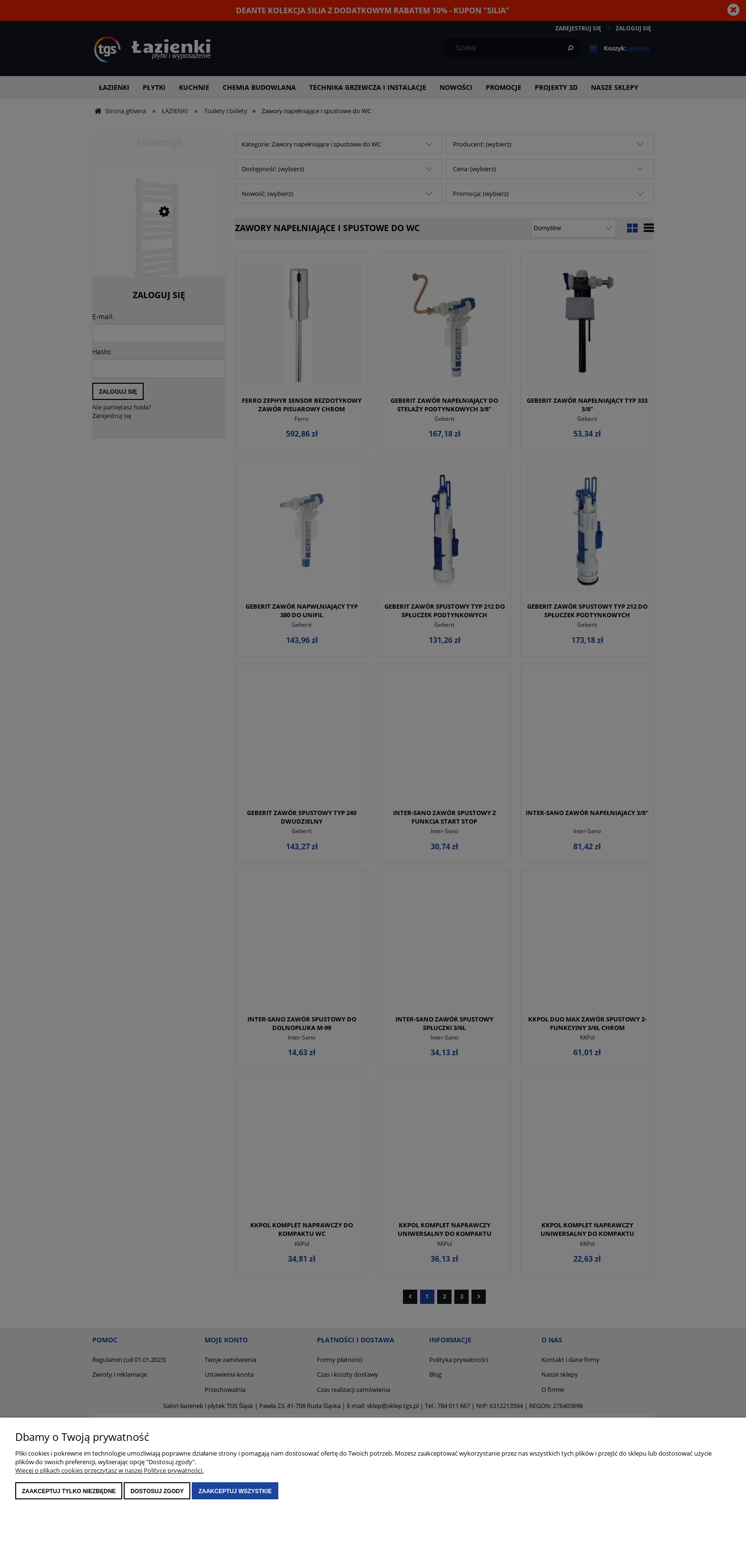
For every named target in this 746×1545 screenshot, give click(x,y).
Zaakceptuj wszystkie (235, 1491)
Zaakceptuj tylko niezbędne (69, 1491)
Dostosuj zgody (157, 1491)
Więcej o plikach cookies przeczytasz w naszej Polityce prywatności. (109, 1470)
